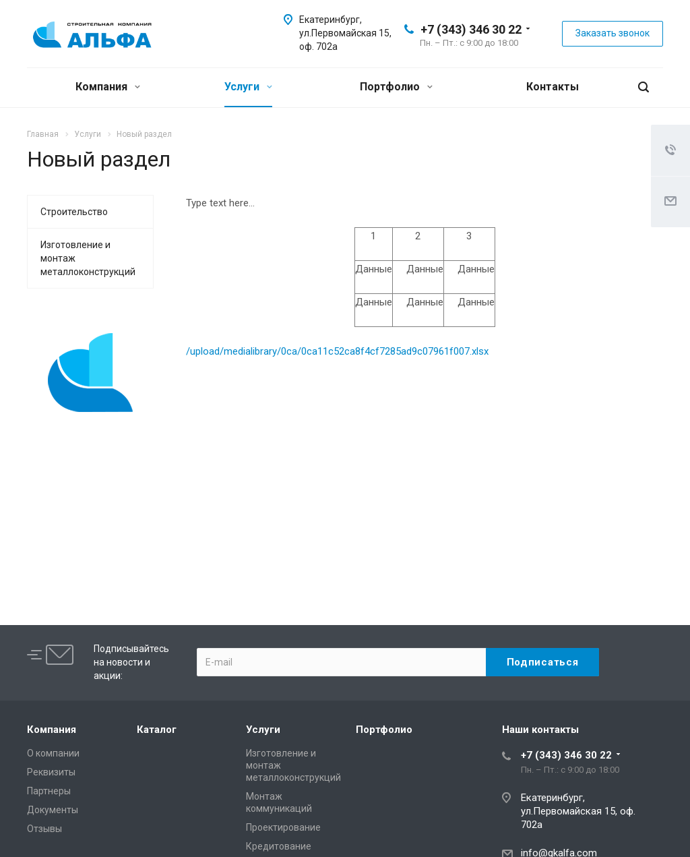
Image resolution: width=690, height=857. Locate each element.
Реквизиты (51, 772)
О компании (53, 753)
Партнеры (49, 791)
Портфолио (396, 86)
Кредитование (278, 846)
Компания (107, 86)
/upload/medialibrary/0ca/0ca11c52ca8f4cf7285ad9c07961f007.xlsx (337, 351)
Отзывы (44, 828)
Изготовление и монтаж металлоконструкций (87, 258)
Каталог (157, 729)
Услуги (248, 86)
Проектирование (283, 827)
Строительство (74, 211)
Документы (52, 809)
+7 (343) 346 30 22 (471, 29)
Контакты (552, 86)
